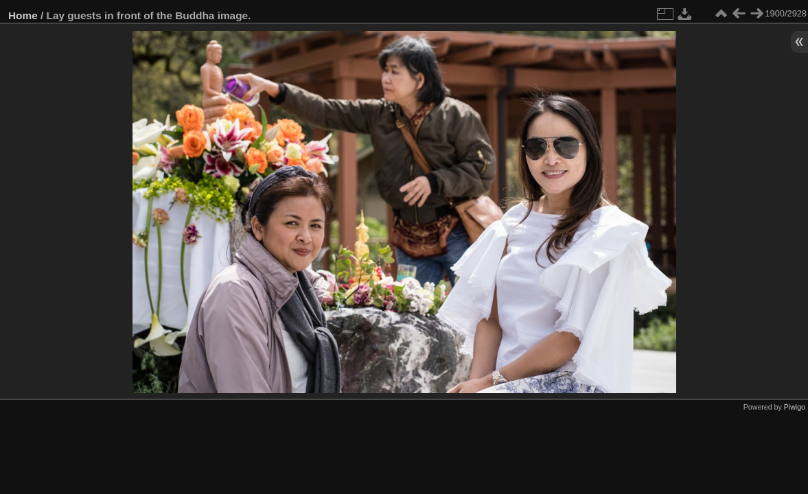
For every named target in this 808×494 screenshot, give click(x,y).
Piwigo (794, 407)
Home (23, 15)
